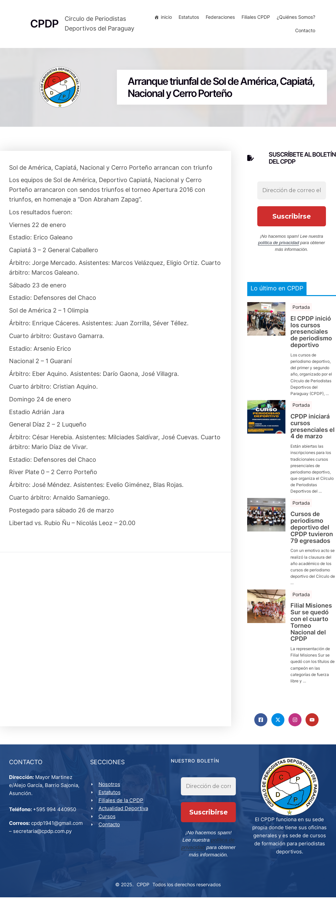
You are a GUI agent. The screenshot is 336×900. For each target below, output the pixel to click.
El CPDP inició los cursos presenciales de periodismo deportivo (311, 333)
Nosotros (110, 788)
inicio (165, 18)
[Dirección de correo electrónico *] (291, 192)
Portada (301, 309)
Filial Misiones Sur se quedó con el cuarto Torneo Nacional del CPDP (311, 624)
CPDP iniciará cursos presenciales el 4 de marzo (312, 428)
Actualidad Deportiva (124, 812)
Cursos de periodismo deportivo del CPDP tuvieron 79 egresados (311, 529)
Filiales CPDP (255, 18)
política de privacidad (278, 244)
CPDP (143, 887)
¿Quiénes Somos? (295, 18)
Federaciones (219, 18)
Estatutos (188, 18)
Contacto (304, 32)
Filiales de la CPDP (121, 804)
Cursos (108, 820)
